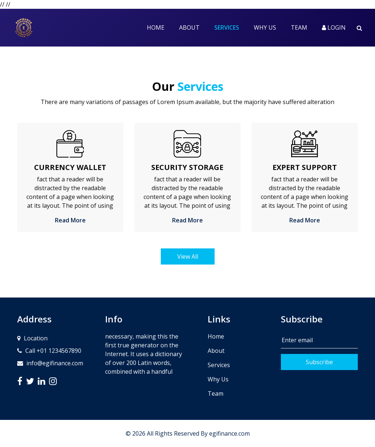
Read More (70, 220)
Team (299, 27)
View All (187, 256)
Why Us (265, 27)
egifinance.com (229, 433)
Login (334, 27)
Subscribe (319, 362)
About (189, 27)
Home (155, 27)
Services (230, 27)
